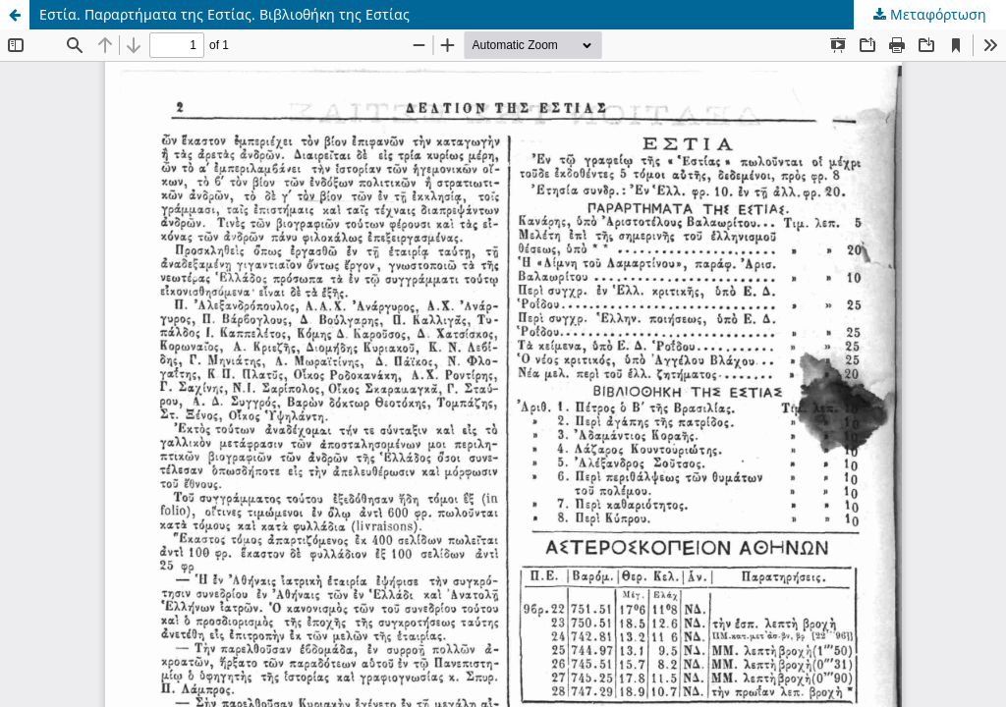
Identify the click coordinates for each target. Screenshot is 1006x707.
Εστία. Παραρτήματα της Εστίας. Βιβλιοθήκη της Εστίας (224, 14)
